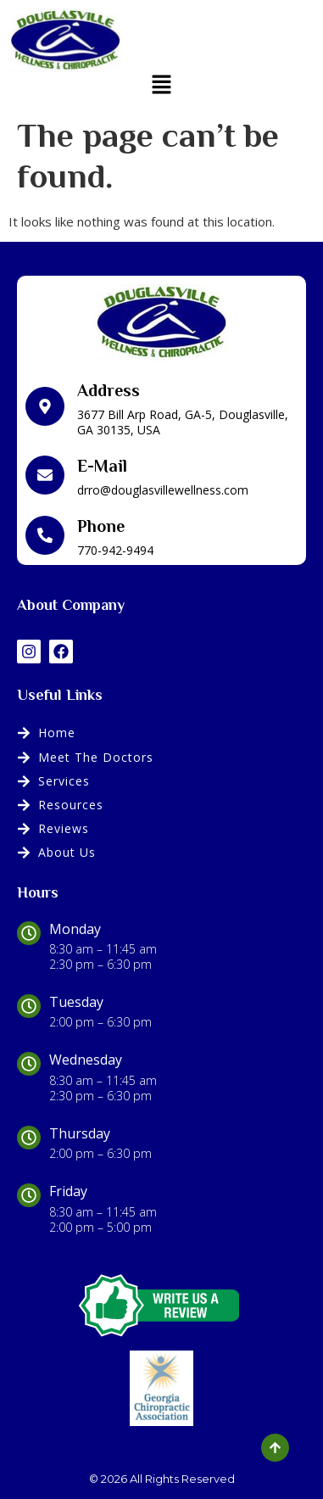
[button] (161, 85)
